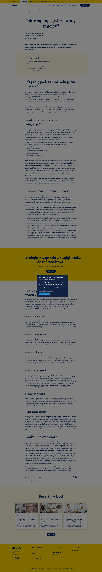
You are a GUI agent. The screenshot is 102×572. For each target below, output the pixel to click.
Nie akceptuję (42, 290)
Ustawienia (50, 290)
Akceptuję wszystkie (44, 294)
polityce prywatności (57, 282)
